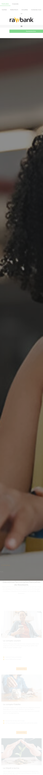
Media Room (14, 10)
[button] (21, 26)
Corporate (15, 4)
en (21, 13)
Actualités (25, 10)
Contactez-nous (36, 10)
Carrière (4, 10)
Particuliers (5, 4)
